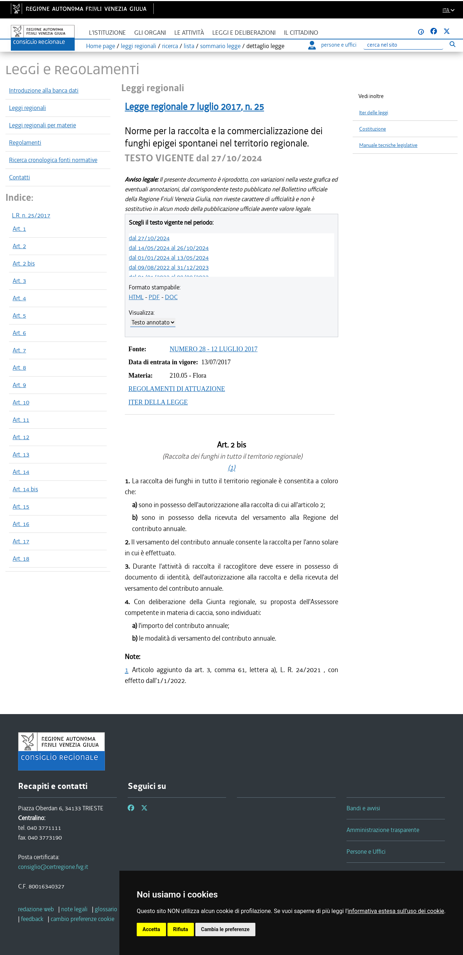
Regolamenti (25, 143)
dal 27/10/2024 (149, 238)
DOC (171, 297)
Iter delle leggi (373, 112)
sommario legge (220, 46)
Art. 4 (19, 298)
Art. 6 (19, 333)
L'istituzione (107, 33)
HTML (136, 297)
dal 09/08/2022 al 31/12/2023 (169, 267)
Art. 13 (21, 454)
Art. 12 (21, 437)
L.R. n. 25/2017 (31, 215)
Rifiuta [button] (180, 929)
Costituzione (372, 129)
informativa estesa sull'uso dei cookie (396, 911)
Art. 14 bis (25, 489)
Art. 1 (19, 229)
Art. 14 (21, 472)
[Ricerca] (403, 45)
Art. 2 (19, 246)
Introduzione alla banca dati (43, 90)
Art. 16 (21, 524)
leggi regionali (138, 46)
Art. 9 (19, 385)
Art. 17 (21, 541)
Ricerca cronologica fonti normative (53, 160)
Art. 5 (19, 315)
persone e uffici (332, 44)
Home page (100, 46)
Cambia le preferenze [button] (225, 929)
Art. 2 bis (24, 263)
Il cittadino (301, 33)
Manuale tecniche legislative (388, 145)
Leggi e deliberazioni (244, 33)
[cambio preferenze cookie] (82, 919)
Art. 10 (21, 402)
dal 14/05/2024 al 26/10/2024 (169, 248)
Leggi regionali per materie (42, 125)
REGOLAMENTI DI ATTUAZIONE (176, 388)
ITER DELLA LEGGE (158, 402)
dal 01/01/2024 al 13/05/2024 (169, 258)
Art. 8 (19, 368)
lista (189, 46)
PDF (154, 297)
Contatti (19, 177)
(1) (231, 467)
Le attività (189, 33)
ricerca (170, 46)
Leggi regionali (27, 108)
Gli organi (150, 33)
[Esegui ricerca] (452, 44)
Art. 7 (19, 350)
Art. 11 (21, 420)
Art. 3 (19, 281)
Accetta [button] (151, 929)
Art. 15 (21, 506)
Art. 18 (21, 559)
